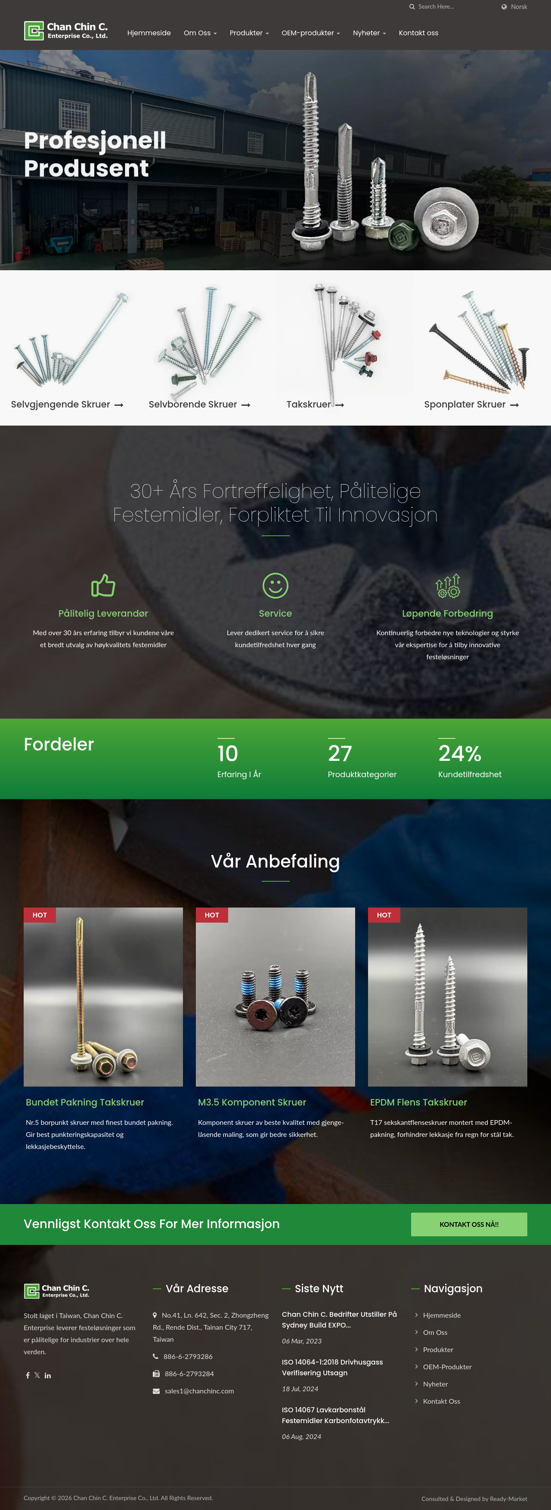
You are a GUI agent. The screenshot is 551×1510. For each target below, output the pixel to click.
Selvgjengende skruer (67, 404)
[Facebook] (28, 1375)
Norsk (519, 6)
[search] (412, 7)
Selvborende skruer (200, 404)
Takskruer (315, 404)
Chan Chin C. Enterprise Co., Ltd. (116, 1497)
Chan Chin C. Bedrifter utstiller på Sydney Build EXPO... (339, 1319)
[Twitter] (37, 1375)
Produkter (249, 33)
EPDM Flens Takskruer (418, 1102)
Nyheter (369, 33)
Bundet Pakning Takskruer (85, 1102)
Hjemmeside (149, 33)
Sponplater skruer (471, 404)
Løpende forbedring (447, 613)
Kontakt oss (419, 33)
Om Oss (200, 33)
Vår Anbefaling (276, 861)
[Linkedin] (48, 1375)
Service (275, 613)
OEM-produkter (311, 33)
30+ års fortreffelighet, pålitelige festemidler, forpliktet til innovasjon (275, 503)
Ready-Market (508, 1498)
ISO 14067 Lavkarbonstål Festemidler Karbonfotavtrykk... (335, 1415)
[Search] (456, 7)
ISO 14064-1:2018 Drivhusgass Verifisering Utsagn (332, 1367)
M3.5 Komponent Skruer (252, 1102)
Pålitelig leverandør (103, 613)
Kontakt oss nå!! (469, 1224)
